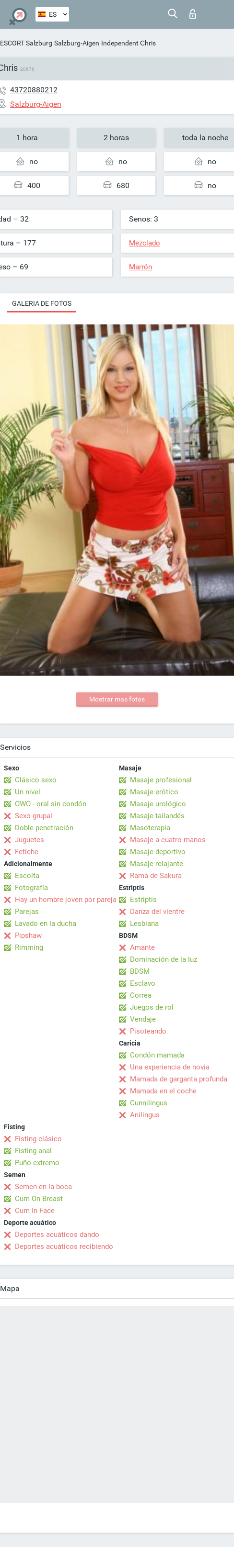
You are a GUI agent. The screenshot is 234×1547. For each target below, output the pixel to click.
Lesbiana (144, 923)
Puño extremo (37, 1162)
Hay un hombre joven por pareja (66, 899)
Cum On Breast (39, 1198)
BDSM (140, 971)
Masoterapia (150, 828)
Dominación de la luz (163, 959)
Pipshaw (28, 935)
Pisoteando (148, 1031)
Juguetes (29, 839)
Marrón (140, 267)
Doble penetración (44, 828)
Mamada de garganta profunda (178, 1079)
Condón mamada (157, 1055)
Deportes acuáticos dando (57, 1234)
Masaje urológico (158, 804)
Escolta (27, 875)
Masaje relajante (156, 863)
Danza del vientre (157, 911)
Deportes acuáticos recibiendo (64, 1246)
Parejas (27, 911)
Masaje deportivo (158, 851)
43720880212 (34, 89)
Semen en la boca (43, 1186)
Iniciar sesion (192, 14)
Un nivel (27, 792)
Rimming (29, 947)
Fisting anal (33, 1150)
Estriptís (143, 899)
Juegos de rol (152, 1007)
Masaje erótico (154, 792)
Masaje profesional (161, 780)
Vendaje (143, 1019)
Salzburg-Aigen (76, 43)
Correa (141, 995)
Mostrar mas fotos (117, 699)
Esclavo (142, 983)
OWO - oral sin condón (50, 804)
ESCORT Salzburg (26, 43)
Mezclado (144, 243)
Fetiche (26, 851)
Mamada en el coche (163, 1091)
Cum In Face (35, 1210)
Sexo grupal (33, 816)
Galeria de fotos (41, 303)
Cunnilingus (148, 1103)
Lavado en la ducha (45, 923)
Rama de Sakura (156, 875)
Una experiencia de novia (170, 1067)
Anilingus (145, 1115)
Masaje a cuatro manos (168, 839)
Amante (142, 947)
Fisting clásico (38, 1139)
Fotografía (31, 887)
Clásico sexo (36, 780)
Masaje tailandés (157, 816)
